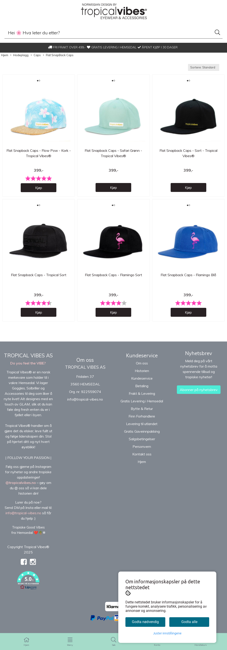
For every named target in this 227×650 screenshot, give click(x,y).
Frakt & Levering (142, 397)
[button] (28, 585)
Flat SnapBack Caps (58, 55)
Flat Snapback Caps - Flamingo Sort (113, 279)
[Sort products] (203, 67)
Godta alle (189, 622)
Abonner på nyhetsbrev (199, 393)
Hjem (4, 55)
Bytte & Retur (142, 412)
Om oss (142, 367)
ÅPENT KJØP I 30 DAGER (158, 47)
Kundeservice (142, 382)
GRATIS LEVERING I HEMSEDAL (111, 47)
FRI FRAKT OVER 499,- (67, 47)
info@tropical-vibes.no (85, 403)
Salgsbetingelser (142, 442)
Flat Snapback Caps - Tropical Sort (38, 279)
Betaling (141, 389)
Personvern (142, 450)
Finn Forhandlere (142, 420)
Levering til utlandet (141, 427)
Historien (142, 374)
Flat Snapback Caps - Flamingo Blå (188, 279)
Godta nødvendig (145, 622)
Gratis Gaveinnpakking (142, 435)
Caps (36, 55)
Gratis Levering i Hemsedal (142, 405)
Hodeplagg (19, 55)
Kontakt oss (141, 458)
